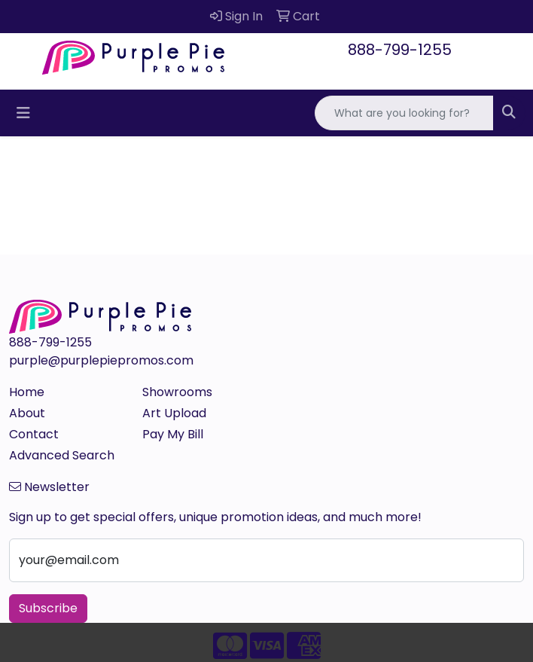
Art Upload (174, 413)
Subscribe (48, 608)
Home (26, 392)
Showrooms (177, 392)
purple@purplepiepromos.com (101, 360)
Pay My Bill (172, 434)
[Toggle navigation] (23, 113)
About (27, 413)
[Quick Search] (404, 113)
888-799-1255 (400, 49)
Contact (34, 434)
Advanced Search (61, 455)
